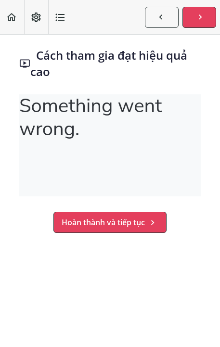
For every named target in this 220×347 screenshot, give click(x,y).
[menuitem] (36, 17)
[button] (12, 17)
